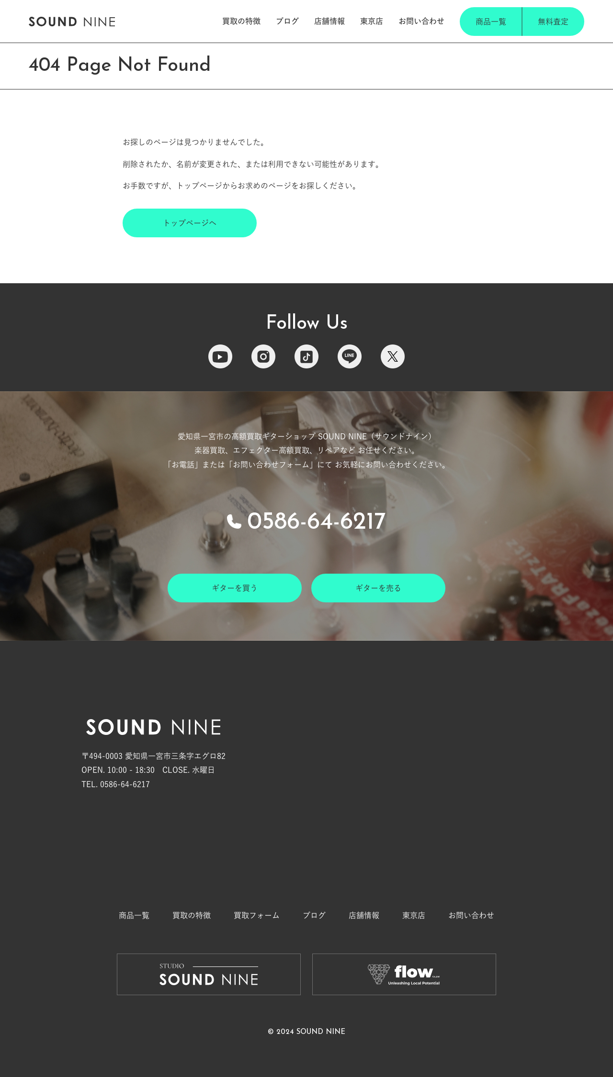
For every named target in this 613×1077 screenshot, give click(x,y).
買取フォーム (257, 915)
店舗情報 (329, 21)
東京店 (371, 21)
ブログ (287, 21)
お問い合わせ (421, 21)
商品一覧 (491, 21)
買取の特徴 (241, 21)
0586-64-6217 (316, 523)
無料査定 (553, 21)
